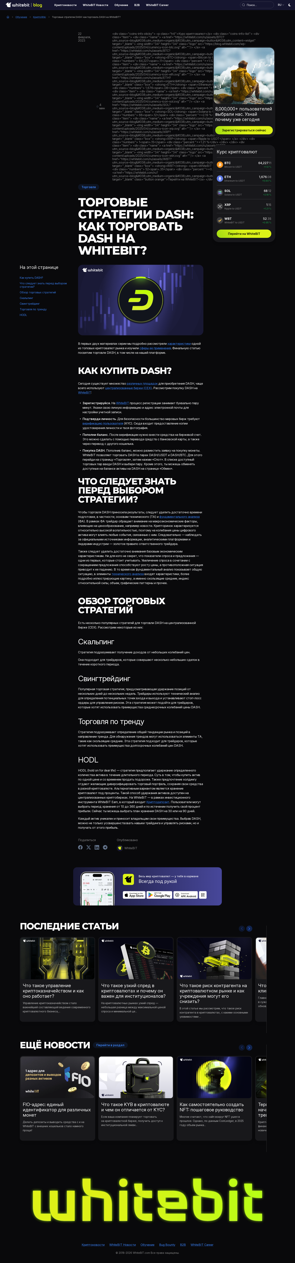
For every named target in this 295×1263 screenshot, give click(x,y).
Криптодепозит (157, 802)
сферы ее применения (155, 348)
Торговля (88, 187)
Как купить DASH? (31, 277)
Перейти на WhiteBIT (244, 234)
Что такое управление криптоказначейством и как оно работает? (53, 991)
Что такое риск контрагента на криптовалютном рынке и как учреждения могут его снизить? (213, 993)
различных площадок (142, 383)
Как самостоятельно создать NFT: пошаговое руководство (212, 1107)
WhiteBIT (84, 392)
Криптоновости (93, 1245)
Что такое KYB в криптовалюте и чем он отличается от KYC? (135, 1107)
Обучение (21, 17)
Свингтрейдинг (30, 303)
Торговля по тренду (33, 309)
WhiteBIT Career (202, 1245)
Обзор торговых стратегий (38, 292)
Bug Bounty (167, 1245)
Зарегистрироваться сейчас (244, 130)
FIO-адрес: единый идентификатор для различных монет (57, 1110)
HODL (23, 315)
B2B (183, 1245)
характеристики (179, 343)
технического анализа (128, 574)
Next (249, 929)
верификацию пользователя (103, 423)
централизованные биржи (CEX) (128, 388)
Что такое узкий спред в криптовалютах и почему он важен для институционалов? (133, 991)
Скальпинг (26, 298)
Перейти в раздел (110, 1045)
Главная (7, 16)
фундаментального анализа (179, 517)
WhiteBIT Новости (122, 1245)
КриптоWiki (39, 17)
